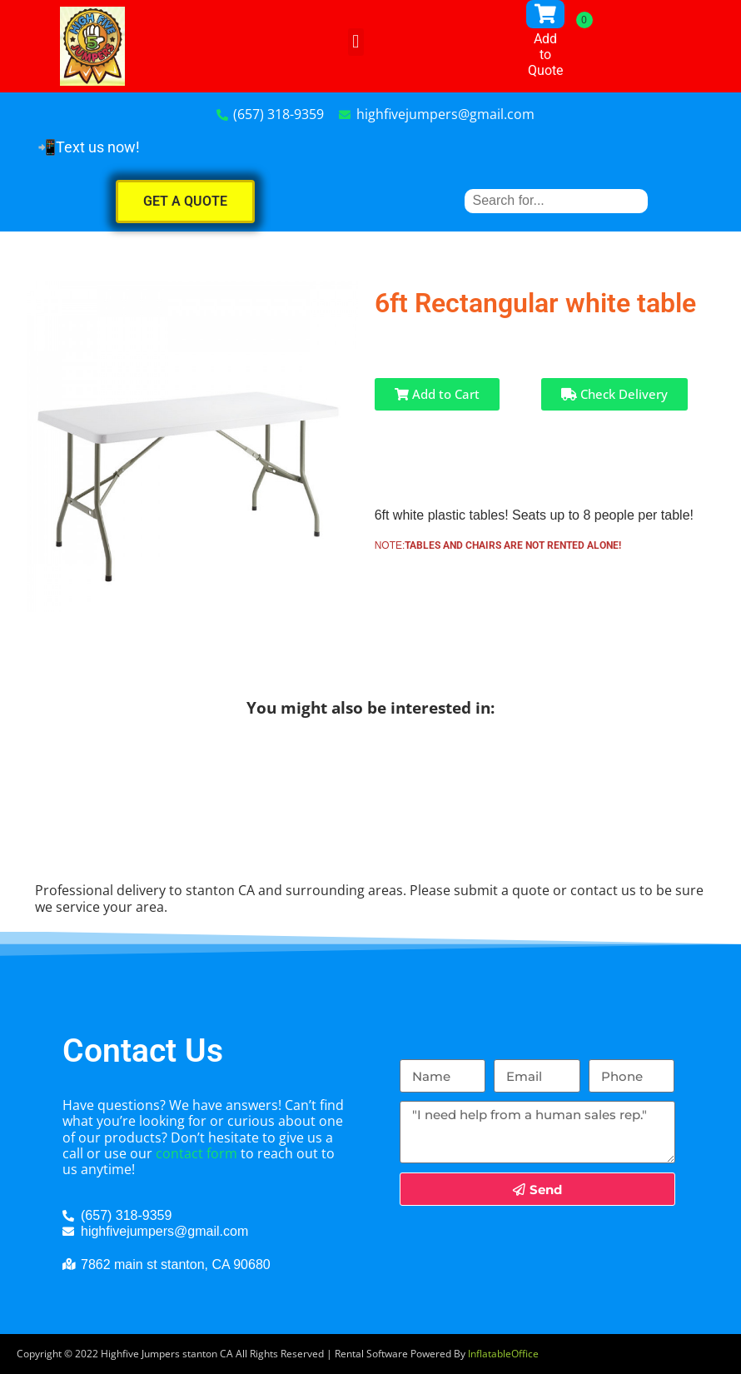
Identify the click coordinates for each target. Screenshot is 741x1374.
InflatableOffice (503, 1354)
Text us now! (98, 147)
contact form (196, 1153)
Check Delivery (614, 394)
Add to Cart (437, 394)
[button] (356, 42)
